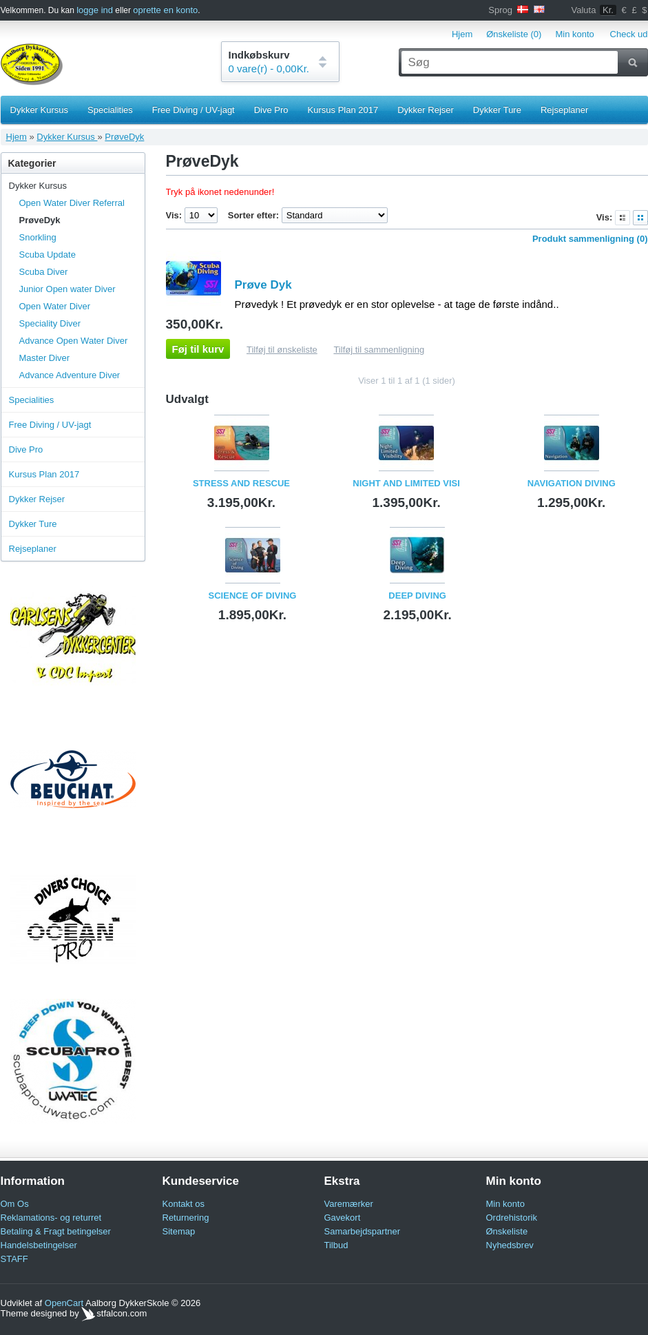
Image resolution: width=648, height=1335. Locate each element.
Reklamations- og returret (51, 1217)
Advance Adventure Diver (70, 375)
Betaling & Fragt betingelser (56, 1231)
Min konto (574, 34)
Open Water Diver (55, 306)
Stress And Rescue (241, 483)
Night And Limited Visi (406, 483)
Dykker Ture (497, 110)
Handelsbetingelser (39, 1245)
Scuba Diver (43, 272)
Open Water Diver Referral (72, 203)
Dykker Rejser (425, 110)
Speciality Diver (50, 323)
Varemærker (348, 1204)
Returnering (186, 1217)
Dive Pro (271, 110)
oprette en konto (165, 10)
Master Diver (44, 358)
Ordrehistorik (511, 1217)
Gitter (640, 217)
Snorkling (37, 237)
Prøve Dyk (263, 284)
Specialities (110, 110)
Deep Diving (417, 595)
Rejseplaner (564, 110)
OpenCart (64, 1303)
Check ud (629, 34)
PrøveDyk (124, 137)
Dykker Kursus (39, 110)
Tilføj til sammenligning (378, 349)
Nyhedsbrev (510, 1245)
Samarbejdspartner (362, 1231)
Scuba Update (47, 254)
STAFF (14, 1259)
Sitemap (179, 1231)
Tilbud (336, 1245)
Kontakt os (184, 1204)
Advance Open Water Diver (73, 340)
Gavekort (342, 1217)
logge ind (94, 10)
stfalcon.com (114, 1313)
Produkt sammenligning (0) (590, 239)
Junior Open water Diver (67, 289)
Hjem (462, 34)
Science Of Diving (253, 595)
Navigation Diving (571, 483)
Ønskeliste (507, 1231)
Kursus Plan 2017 (343, 110)
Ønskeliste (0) (513, 34)
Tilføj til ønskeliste (282, 349)
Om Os (15, 1204)
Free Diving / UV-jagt (193, 110)
